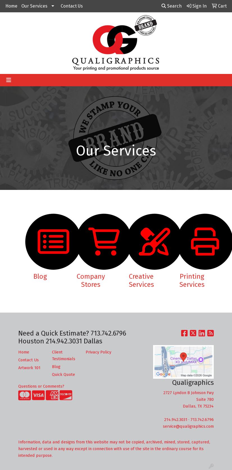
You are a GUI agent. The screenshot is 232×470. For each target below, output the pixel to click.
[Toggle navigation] (9, 80)
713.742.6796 (202, 419)
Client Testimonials (63, 355)
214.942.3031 (175, 419)
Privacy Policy (98, 352)
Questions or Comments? (41, 386)
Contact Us (72, 6)
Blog (56, 366)
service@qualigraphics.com (188, 426)
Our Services (34, 6)
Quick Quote (63, 374)
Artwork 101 (29, 367)
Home (11, 6)
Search (172, 6)
